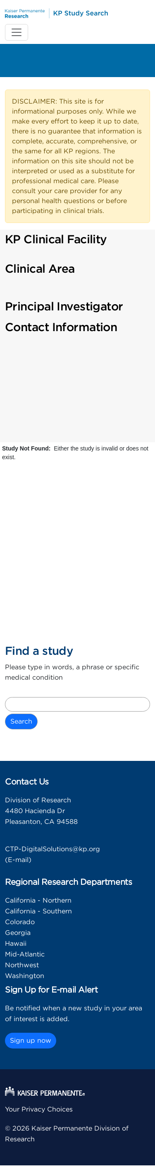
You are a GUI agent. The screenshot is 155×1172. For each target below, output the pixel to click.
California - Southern (38, 911)
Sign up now (30, 1040)
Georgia (18, 933)
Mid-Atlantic (25, 954)
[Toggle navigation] (16, 32)
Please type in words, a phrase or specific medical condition (72, 672)
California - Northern (38, 900)
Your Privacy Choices (39, 1109)
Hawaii (15, 943)
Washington (24, 976)
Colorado (20, 922)
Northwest (22, 965)
